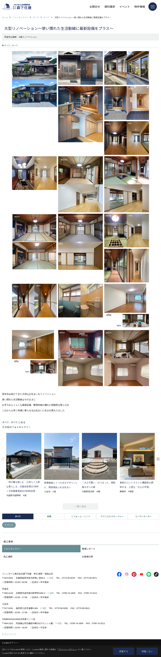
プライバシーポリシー (67, 649)
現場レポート (88, 548)
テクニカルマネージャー (111, 516)
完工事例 (7, 556)
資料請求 (109, 6)
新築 (49, 516)
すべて (10, 525)
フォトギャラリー (12, 548)
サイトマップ (10, 634)
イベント (124, 6)
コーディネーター (143, 516)
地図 (51, 578)
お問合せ (94, 6)
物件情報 (139, 6)
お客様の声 (87, 556)
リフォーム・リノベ (80, 516)
